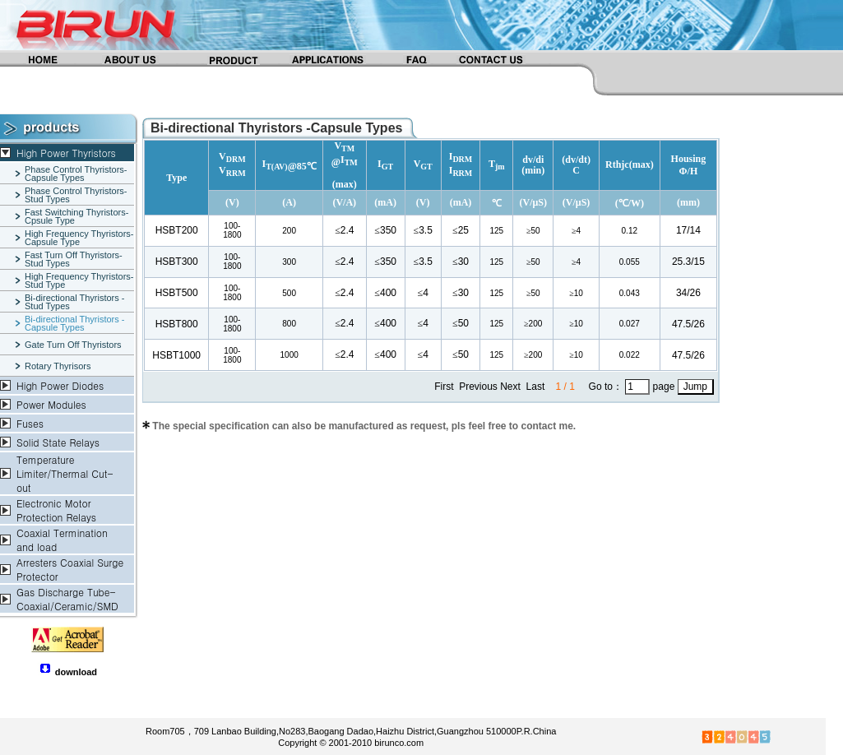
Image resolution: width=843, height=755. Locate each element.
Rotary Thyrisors (57, 366)
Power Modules (51, 404)
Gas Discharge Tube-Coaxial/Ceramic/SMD (67, 599)
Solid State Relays (58, 442)
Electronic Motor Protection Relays (56, 510)
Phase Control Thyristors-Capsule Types (76, 173)
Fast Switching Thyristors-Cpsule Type (76, 216)
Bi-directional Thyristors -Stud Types (74, 302)
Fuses (30, 423)
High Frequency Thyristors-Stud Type (79, 280)
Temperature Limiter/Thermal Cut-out (64, 473)
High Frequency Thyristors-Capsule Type (79, 238)
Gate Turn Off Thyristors (73, 345)
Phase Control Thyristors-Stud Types (76, 195)
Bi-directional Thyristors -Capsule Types (74, 323)
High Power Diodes (60, 385)
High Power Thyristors (66, 153)
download (76, 672)
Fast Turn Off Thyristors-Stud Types (74, 259)
